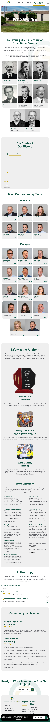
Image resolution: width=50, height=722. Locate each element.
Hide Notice (38, 717)
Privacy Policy (18, 719)
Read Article (32, 552)
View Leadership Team (15, 161)
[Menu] (48, 3)
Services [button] (20, 3)
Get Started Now (23, 695)
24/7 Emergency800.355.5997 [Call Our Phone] (39, 3)
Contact (28, 3)
